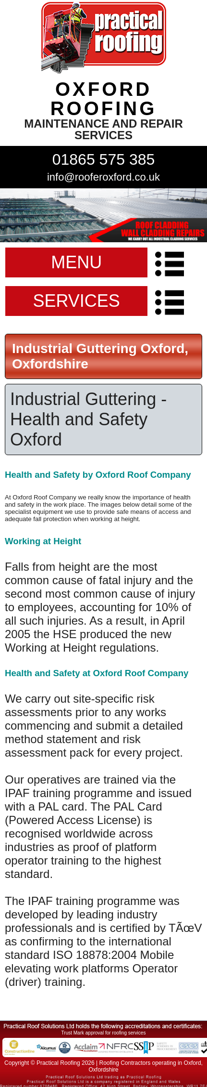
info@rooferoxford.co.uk (103, 177)
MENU (76, 262)
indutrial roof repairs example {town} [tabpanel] (103, 215)
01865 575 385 (103, 159)
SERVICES (76, 301)
